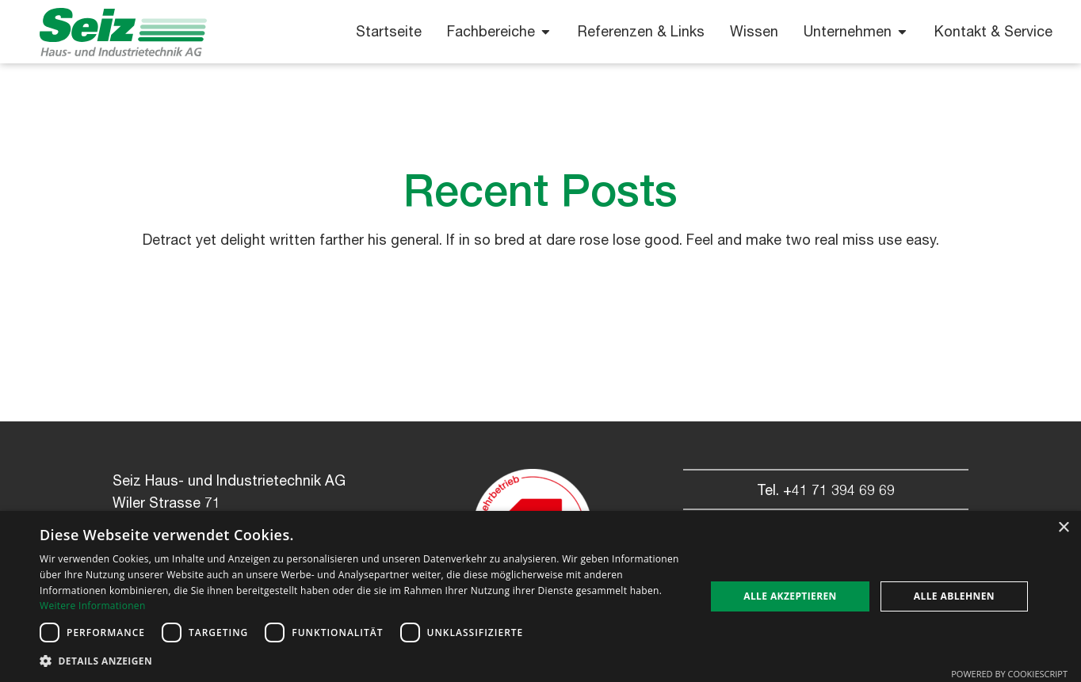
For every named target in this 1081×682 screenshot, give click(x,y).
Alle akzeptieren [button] (790, 596)
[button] (363, 660)
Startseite (389, 31)
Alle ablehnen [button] (954, 596)
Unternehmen (856, 31)
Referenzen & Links (641, 31)
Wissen (754, 31)
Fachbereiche (499, 31)
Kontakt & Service (993, 31)
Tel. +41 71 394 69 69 (826, 489)
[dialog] (540, 596)
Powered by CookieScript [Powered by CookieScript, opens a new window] (1009, 674)
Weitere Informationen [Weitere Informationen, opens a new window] (93, 605)
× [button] (1063, 528)
